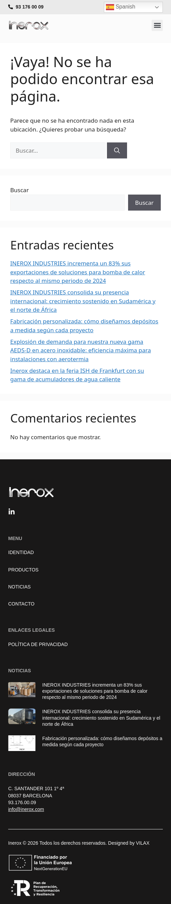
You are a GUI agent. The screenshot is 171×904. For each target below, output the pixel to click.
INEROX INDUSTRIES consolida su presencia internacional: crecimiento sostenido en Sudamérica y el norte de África (82, 300)
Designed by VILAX (128, 843)
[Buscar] (117, 150)
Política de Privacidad (38, 644)
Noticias (19, 586)
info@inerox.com (26, 809)
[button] (157, 25)
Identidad (21, 552)
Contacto (21, 604)
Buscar (19, 190)
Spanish (120, 7)
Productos (23, 569)
